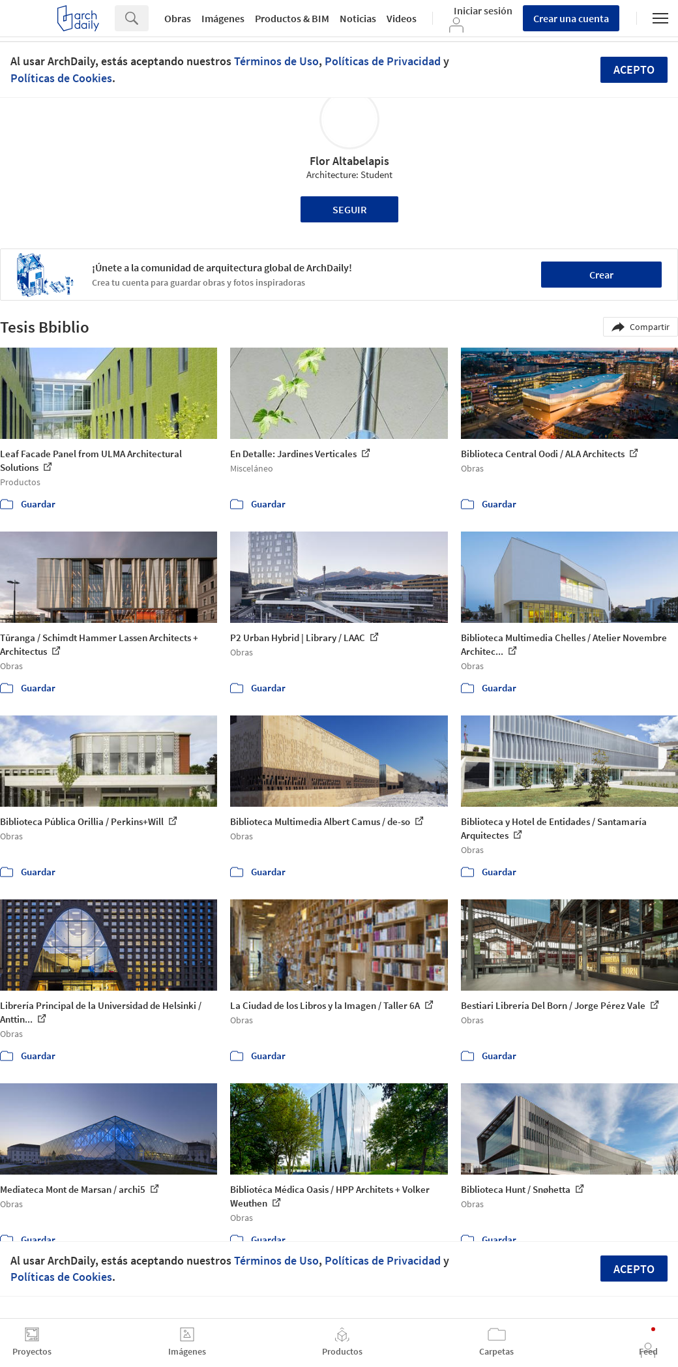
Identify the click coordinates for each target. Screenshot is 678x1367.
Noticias (358, 18)
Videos (402, 18)
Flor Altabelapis (349, 160)
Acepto (634, 69)
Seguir (349, 209)
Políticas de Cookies (61, 77)
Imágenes (222, 18)
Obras (177, 18)
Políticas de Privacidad (383, 60)
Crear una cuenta (571, 18)
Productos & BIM (292, 18)
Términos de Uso (276, 60)
